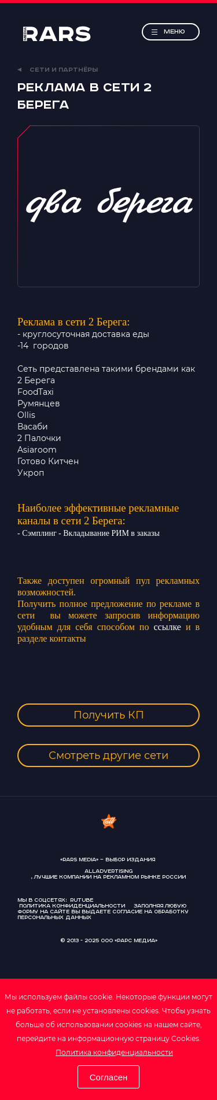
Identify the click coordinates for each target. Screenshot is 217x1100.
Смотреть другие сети (108, 755)
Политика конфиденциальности (114, 1052)
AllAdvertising (108, 872)
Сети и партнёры (57, 69)
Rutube (81, 900)
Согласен (109, 1077)
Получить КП (108, 715)
